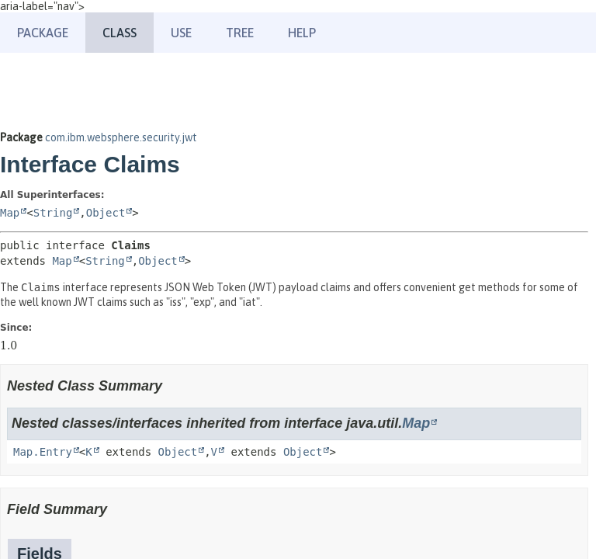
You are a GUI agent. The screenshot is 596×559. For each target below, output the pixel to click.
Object (106, 213)
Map (9, 213)
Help (302, 33)
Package (42, 33)
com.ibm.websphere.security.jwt (121, 137)
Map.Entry (42, 452)
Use (181, 33)
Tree (240, 33)
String (53, 213)
